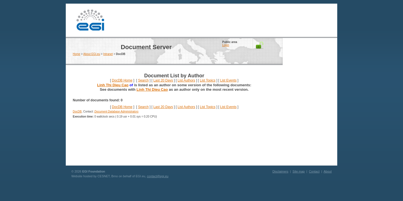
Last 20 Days (163, 80)
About (328, 171)
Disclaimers (280, 171)
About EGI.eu (91, 54)
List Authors (186, 80)
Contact (314, 171)
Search (143, 80)
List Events (228, 80)
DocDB (77, 111)
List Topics (207, 80)
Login (225, 45)
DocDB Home (122, 80)
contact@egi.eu (157, 176)
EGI (90, 20)
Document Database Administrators (116, 111)
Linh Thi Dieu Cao (112, 85)
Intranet (108, 54)
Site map (298, 171)
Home (76, 54)
